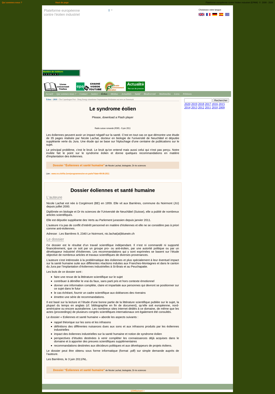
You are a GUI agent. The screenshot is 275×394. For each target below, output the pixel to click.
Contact (83, 93)
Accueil (49, 93)
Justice (94, 93)
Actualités (126, 93)
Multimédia (165, 93)
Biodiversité (150, 93)
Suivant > (140, 391)
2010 (55, 99)
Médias (114, 93)
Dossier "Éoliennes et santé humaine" (79, 165)
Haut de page (62, 2)
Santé (137, 93)
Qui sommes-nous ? (66, 93)
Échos (104, 93)
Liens (177, 93)
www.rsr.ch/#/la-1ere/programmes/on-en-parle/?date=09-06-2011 (80, 174)
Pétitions (187, 93)
